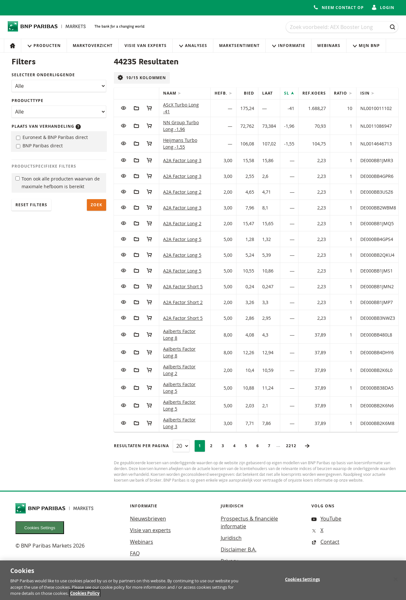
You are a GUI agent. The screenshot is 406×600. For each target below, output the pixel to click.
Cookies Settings (39, 527)
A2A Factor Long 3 (182, 160)
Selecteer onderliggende (43, 75)
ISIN (365, 93)
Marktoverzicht (93, 45)
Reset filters (31, 205)
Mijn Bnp (366, 45)
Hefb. (221, 93)
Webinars (328, 45)
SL (287, 93)
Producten (44, 45)
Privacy (229, 561)
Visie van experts (146, 45)
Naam (170, 93)
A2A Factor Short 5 (183, 286)
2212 (293, 445)
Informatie (288, 45)
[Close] (396, 583)
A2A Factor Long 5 (182, 239)
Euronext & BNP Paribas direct (52, 137)
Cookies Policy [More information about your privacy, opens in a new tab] (84, 597)
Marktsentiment (239, 45)
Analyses (193, 45)
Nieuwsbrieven (148, 518)
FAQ (135, 553)
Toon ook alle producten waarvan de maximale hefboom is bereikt (57, 183)
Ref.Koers (314, 93)
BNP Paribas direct (39, 146)
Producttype (27, 100)
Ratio (341, 93)
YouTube (326, 518)
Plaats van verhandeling (46, 126)
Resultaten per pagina (141, 445)
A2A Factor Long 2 (182, 192)
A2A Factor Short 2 (183, 302)
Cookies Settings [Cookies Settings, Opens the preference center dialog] (302, 583)
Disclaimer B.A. (238, 549)
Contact (325, 542)
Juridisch (231, 537)
